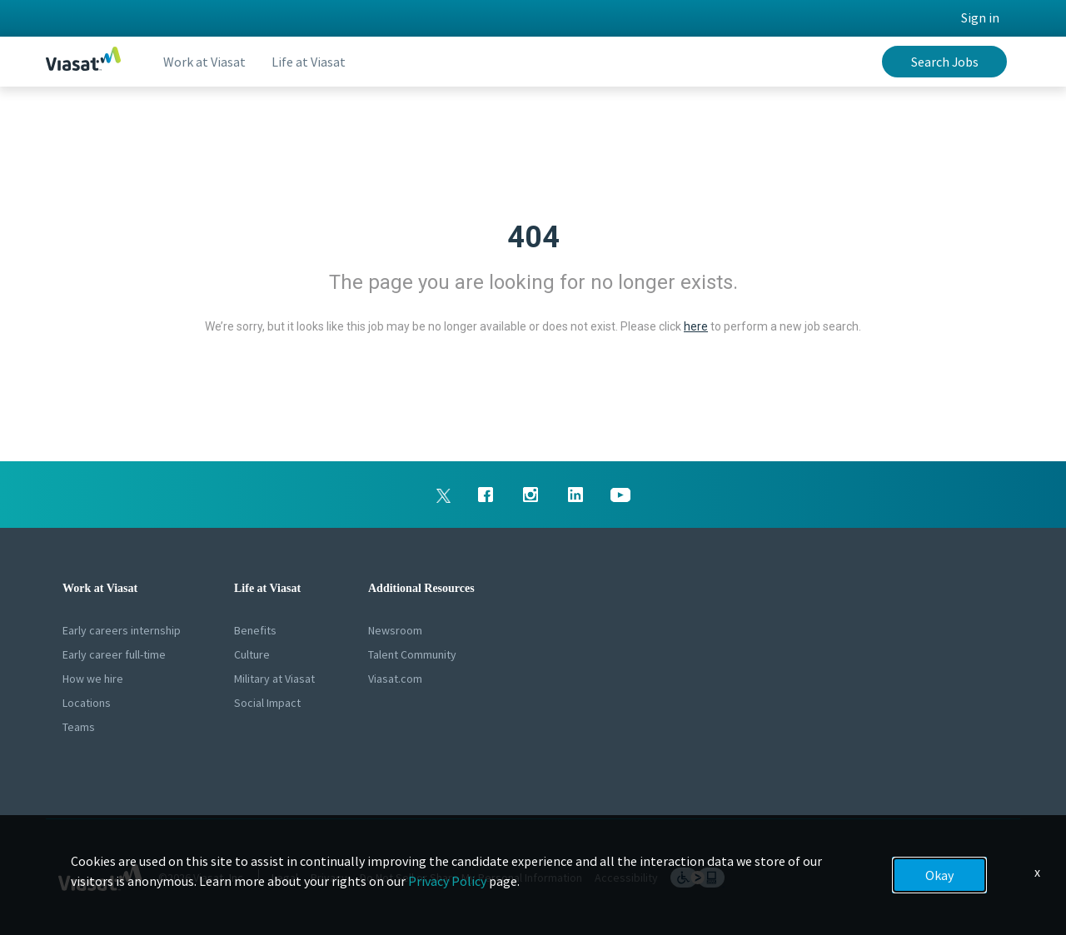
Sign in (980, 17)
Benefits (255, 630)
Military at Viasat (274, 678)
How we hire (92, 678)
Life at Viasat (309, 61)
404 (533, 237)
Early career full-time (114, 654)
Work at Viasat (204, 61)
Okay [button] (939, 875)
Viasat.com (395, 678)
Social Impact (267, 702)
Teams (78, 726)
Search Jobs (945, 61)
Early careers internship (121, 630)
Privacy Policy (447, 881)
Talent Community (412, 654)
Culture (252, 654)
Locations (86, 702)
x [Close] (1037, 871)
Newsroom (395, 630)
